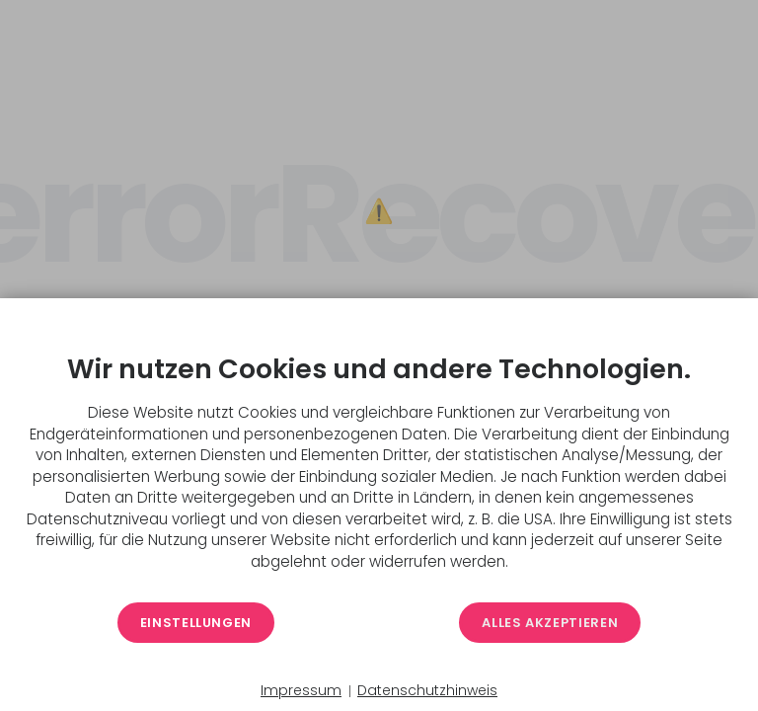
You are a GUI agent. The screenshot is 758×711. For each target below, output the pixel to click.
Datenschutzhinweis (427, 691)
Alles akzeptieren (550, 622)
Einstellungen (196, 622)
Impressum (301, 691)
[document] (379, 458)
